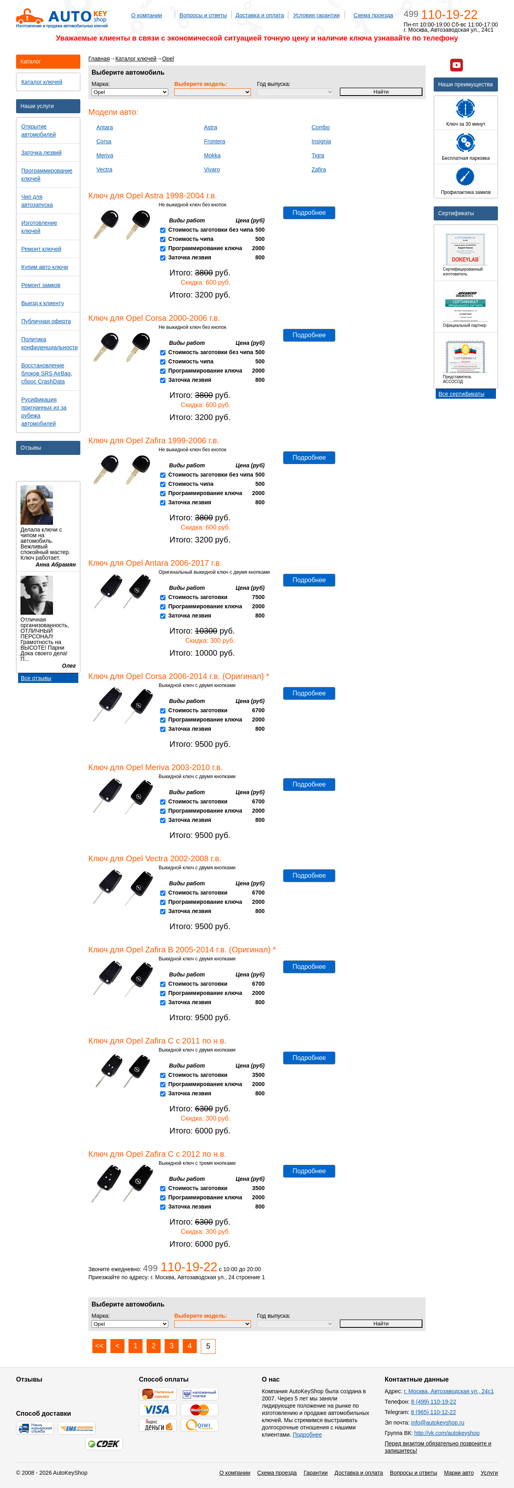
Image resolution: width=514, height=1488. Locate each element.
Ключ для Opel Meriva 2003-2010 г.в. (155, 767)
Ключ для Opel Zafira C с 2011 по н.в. (157, 1040)
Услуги (489, 1473)
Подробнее (309, 212)
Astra (210, 127)
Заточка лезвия (189, 257)
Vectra (104, 169)
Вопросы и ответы (203, 15)
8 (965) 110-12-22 (433, 1412)
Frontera (214, 141)
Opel (168, 58)
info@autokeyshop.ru (438, 1422)
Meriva (104, 155)
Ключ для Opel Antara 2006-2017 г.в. (155, 563)
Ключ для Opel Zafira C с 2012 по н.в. (157, 1154)
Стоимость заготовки (197, 597)
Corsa (103, 141)
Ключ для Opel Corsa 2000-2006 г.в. (154, 318)
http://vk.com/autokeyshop (447, 1433)
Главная (99, 58)
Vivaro (212, 169)
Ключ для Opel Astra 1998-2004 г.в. (152, 195)
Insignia (321, 141)
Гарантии (316, 1473)
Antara (104, 127)
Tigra (318, 155)
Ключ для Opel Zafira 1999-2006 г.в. (153, 440)
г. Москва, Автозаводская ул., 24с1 (449, 1391)
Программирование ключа (205, 248)
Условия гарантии (316, 15)
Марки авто (459, 1473)
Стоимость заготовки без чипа (210, 229)
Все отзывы (36, 678)
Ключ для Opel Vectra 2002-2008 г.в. (154, 858)
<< (99, 1346)
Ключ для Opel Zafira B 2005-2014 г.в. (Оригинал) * (182, 949)
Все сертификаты (461, 394)
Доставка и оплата (260, 15)
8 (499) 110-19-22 (433, 1401)
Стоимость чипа (191, 239)
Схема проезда (373, 15)
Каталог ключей (135, 58)
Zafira (319, 169)
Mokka (212, 155)
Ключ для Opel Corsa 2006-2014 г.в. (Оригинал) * (178, 676)
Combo (321, 127)
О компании (146, 15)
